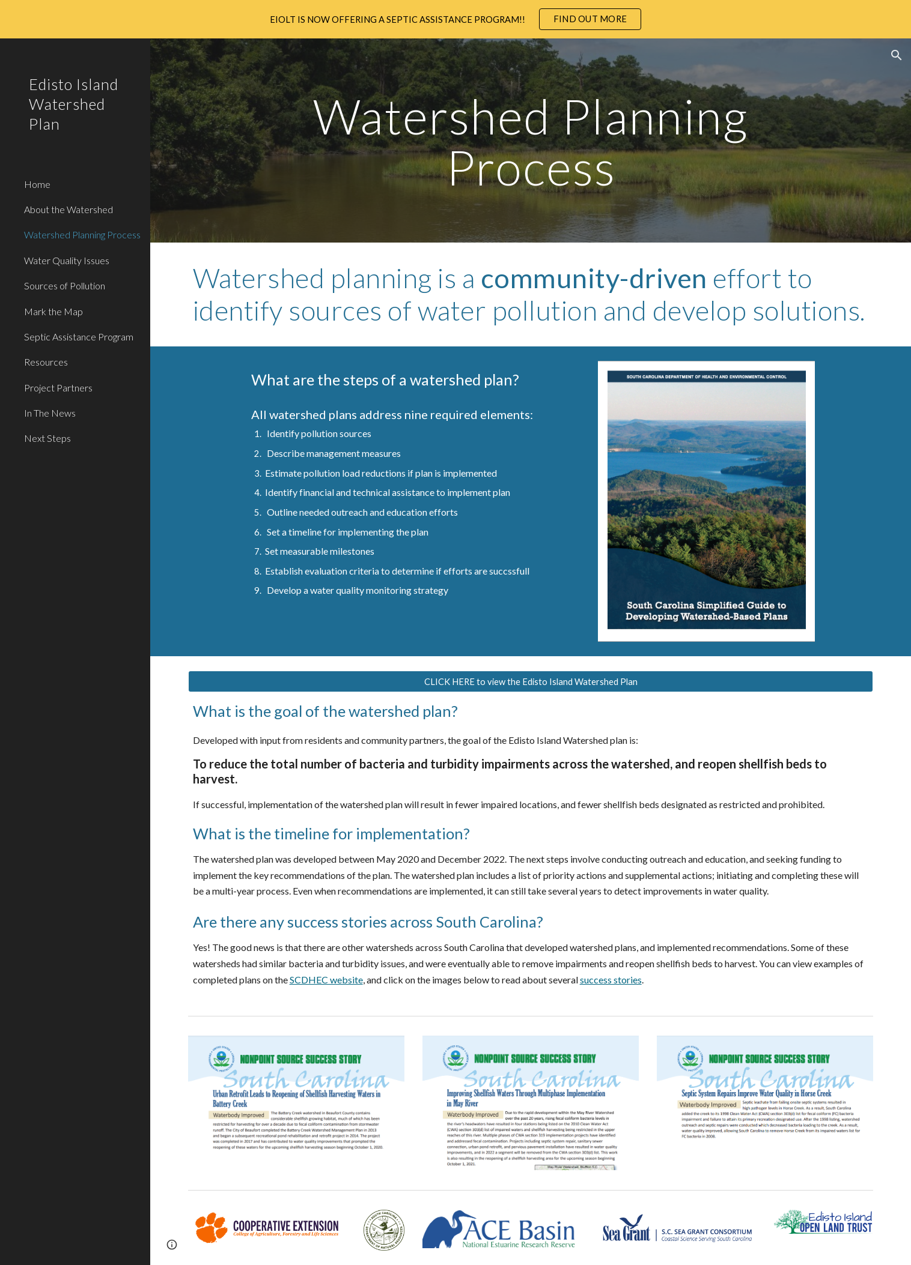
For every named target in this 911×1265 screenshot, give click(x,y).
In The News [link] (50, 412)
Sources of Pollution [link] (64, 285)
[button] (896, 55)
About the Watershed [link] (68, 209)
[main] (531, 141)
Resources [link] (46, 361)
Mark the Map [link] (53, 311)
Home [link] (37, 184)
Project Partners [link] (58, 387)
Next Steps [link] (47, 438)
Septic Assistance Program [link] (78, 336)
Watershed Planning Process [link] (82, 234)
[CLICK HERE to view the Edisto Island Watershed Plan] (531, 681)
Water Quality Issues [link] (66, 260)
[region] (455, 19)
